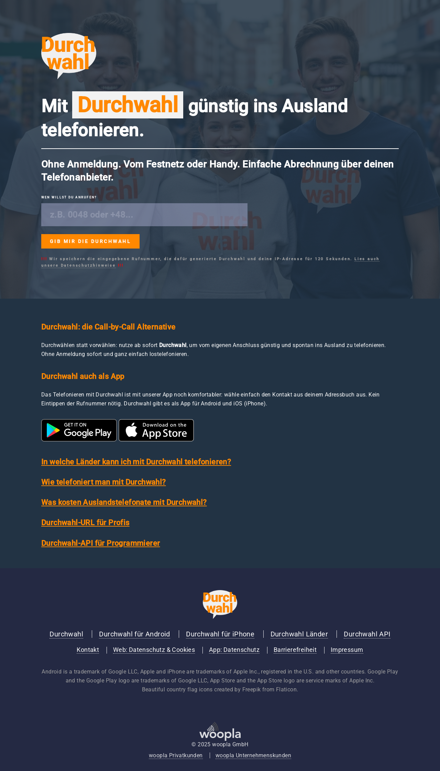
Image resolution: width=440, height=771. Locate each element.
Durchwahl (66, 634)
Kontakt (88, 649)
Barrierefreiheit (295, 649)
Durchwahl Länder (299, 634)
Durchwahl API (367, 634)
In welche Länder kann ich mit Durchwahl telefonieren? (136, 462)
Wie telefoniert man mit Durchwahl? (103, 482)
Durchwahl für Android (134, 634)
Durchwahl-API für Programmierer (100, 543)
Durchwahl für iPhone (220, 634)
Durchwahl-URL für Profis (85, 522)
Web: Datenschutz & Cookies (154, 649)
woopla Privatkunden (176, 755)
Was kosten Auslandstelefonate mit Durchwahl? (124, 502)
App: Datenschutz (234, 649)
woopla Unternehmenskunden (253, 755)
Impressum (347, 649)
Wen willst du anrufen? (69, 197)
